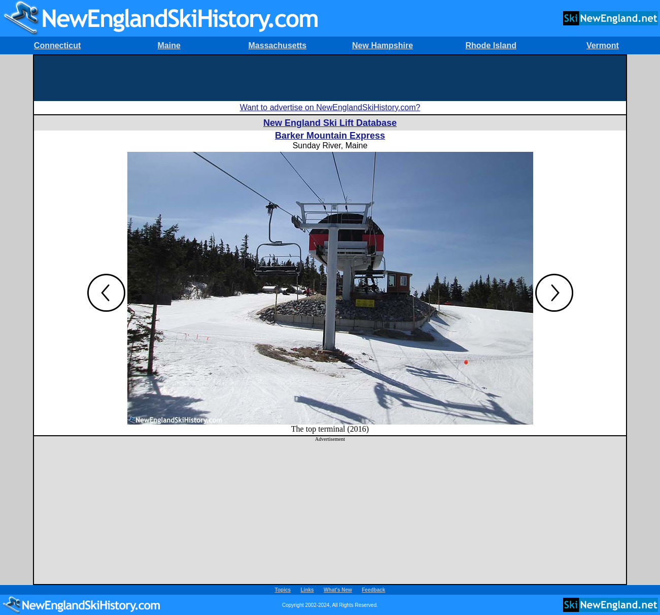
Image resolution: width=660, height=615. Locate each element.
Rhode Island (491, 45)
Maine (169, 45)
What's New (338, 590)
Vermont (602, 45)
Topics (283, 590)
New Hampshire (382, 45)
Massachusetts (278, 45)
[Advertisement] (330, 78)
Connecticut (57, 45)
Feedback (373, 590)
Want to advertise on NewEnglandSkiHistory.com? (330, 107)
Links (307, 590)
